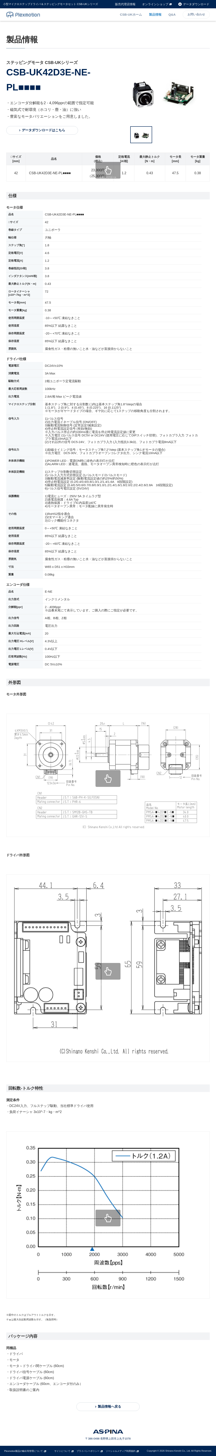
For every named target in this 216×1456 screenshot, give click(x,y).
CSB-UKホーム (131, 14)
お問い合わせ (196, 14)
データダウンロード (196, 4)
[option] (165, 90)
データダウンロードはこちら (43, 130)
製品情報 (155, 14)
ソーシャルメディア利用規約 (120, 1451)
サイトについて (62, 1451)
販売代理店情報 (125, 4)
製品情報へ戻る (109, 1406)
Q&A (172, 14)
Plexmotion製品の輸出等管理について (23, 1451)
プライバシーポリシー (88, 1451)
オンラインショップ (155, 4)
